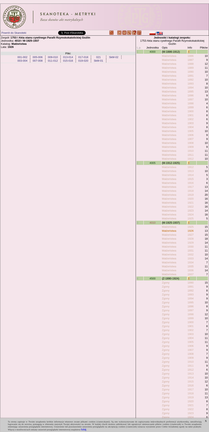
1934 (191, 262)
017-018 (83, 57)
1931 (191, 250)
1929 (191, 242)
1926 (191, 230)
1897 (191, 99)
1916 (191, 182)
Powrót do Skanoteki (13, 32)
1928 (191, 238)
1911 (191, 154)
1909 (191, 146)
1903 (191, 123)
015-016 (68, 60)
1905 (191, 131)
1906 (191, 135)
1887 (191, 59)
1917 (191, 186)
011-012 (53, 60)
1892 (191, 79)
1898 (191, 103)
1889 (191, 67)
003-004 (23, 60)
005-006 (38, 57)
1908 (191, 142)
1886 (191, 55)
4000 (152, 51)
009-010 (53, 57)
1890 (191, 71)
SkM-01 (98, 60)
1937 (191, 274)
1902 (191, 119)
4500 (152, 278)
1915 (191, 179)
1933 (191, 258)
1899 (191, 107)
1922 (191, 206)
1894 (191, 87)
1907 (191, 139)
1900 (191, 111)
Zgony (165, 282)
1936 (191, 270)
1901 (191, 115)
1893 (191, 83)
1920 (191, 198)
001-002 (23, 57)
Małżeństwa (169, 55)
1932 (191, 254)
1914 (191, 175)
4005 (152, 162)
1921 (191, 202)
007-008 (38, 60)
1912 (191, 158)
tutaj (83, 429)
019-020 (83, 60)
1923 (191, 210)
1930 (191, 246)
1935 (191, 266)
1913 (191, 171)
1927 (191, 234)
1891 (191, 75)
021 (98, 57)
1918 (191, 190)
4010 (152, 222)
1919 (191, 194)
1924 (191, 214)
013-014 (68, 57)
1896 (191, 95)
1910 (191, 150)
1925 (191, 218)
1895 (191, 91)
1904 (191, 127)
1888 (191, 63)
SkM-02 (113, 57)
